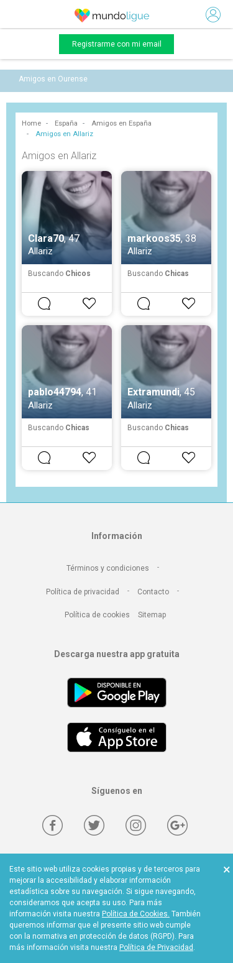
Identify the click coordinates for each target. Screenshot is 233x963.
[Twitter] (94, 825)
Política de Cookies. (136, 914)
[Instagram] (136, 825)
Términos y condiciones (107, 568)
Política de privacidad (82, 591)
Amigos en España (121, 123)
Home (31, 123)
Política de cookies (97, 615)
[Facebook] (52, 825)
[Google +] (177, 825)
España (66, 123)
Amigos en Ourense (53, 79)
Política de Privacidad (156, 947)
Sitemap (152, 615)
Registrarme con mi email (117, 44)
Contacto (153, 591)
